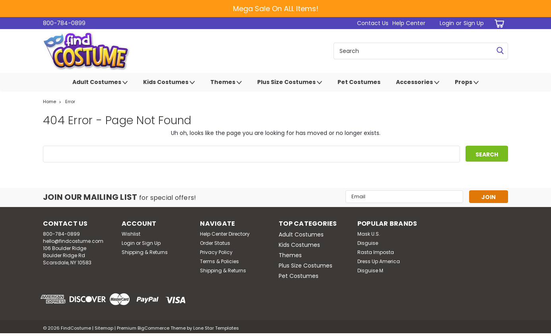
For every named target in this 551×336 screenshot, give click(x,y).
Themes (226, 82)
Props (467, 82)
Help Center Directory (225, 234)
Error (70, 101)
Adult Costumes (100, 82)
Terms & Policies (219, 261)
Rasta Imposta (375, 252)
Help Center (408, 23)
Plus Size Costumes (289, 82)
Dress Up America (378, 261)
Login (447, 23)
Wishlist (131, 234)
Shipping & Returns (145, 252)
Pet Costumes (359, 82)
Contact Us (372, 23)
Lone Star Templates (216, 328)
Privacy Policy (216, 252)
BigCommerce (153, 328)
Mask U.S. (368, 234)
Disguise (367, 243)
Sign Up (474, 23)
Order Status (215, 243)
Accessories (417, 82)
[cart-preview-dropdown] (498, 23)
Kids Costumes (169, 82)
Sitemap (104, 328)
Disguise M (370, 270)
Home (49, 101)
